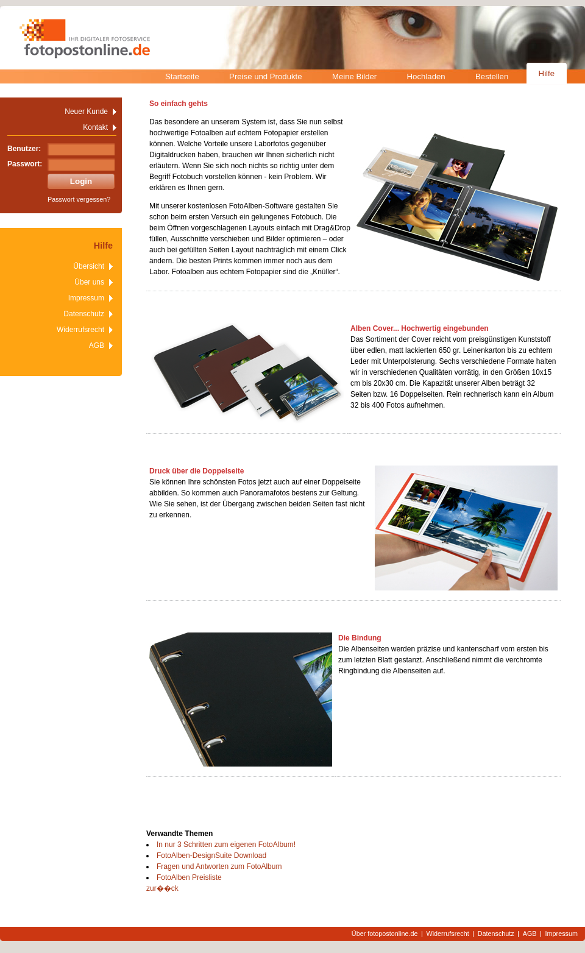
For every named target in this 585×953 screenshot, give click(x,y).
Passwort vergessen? (79, 199)
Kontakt (95, 127)
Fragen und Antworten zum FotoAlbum (219, 866)
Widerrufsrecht (80, 329)
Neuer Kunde (86, 111)
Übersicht (88, 266)
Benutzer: (24, 148)
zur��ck (162, 888)
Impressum (86, 298)
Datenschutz (83, 314)
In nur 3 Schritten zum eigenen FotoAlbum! (226, 844)
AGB (96, 345)
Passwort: (24, 164)
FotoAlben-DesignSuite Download (211, 855)
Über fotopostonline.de (385, 933)
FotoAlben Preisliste (189, 877)
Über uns (89, 282)
